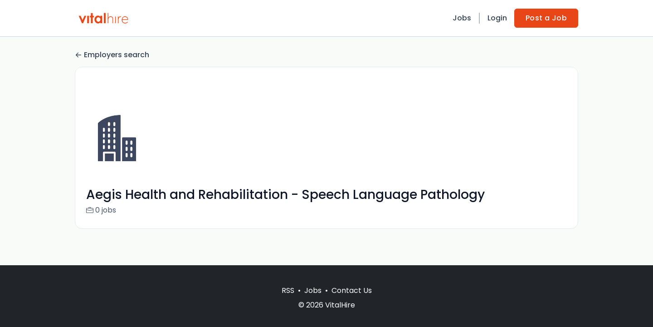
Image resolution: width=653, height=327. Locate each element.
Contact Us (351, 290)
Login (497, 18)
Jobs (462, 18)
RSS (288, 290)
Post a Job (546, 18)
